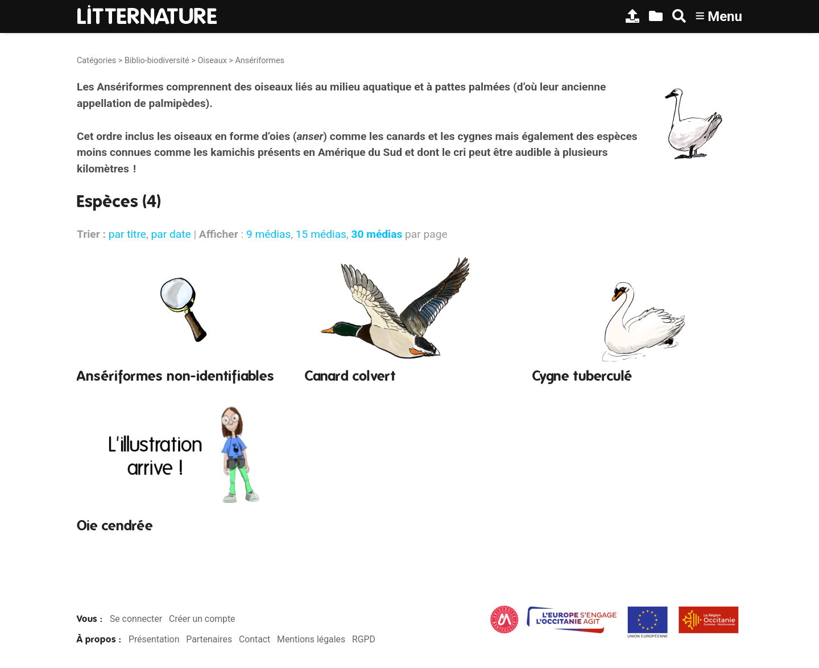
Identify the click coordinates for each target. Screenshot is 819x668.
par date (171, 234)
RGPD (363, 639)
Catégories (96, 60)
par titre (127, 234)
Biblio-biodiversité (157, 60)
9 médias (268, 234)
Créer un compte (202, 618)
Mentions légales (311, 639)
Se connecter (136, 618)
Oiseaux (211, 60)
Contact (254, 639)
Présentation (154, 639)
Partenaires (209, 639)
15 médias (321, 234)
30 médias (377, 234)
